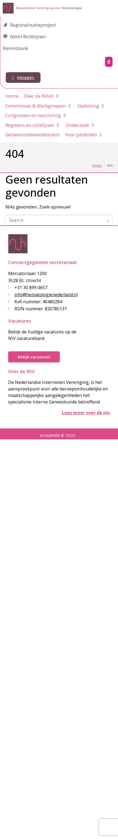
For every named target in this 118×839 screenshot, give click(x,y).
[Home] (12, 96)
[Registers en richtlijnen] (33, 125)
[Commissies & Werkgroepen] (39, 106)
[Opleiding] (91, 106)
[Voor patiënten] (84, 135)
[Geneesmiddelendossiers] (32, 135)
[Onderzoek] (80, 125)
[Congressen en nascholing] (36, 115)
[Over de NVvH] (42, 96)
